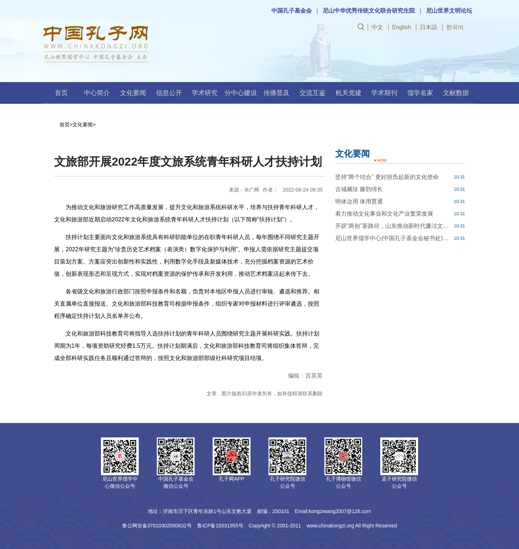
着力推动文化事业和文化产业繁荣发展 (384, 214)
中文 (377, 27)
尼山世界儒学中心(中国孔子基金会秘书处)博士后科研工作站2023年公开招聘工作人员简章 (393, 238)
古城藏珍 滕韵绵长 (359, 189)
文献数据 (456, 92)
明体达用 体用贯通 (359, 201)
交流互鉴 (312, 92)
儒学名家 (420, 92)
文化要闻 (133, 92)
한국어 (454, 27)
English (401, 27)
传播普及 (276, 92)
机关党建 (348, 92)
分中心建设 (241, 92)
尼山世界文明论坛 (449, 11)
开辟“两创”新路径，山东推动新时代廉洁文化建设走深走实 (393, 226)
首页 (61, 92)
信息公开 (169, 92)
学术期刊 (384, 92)
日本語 (428, 27)
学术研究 (205, 92)
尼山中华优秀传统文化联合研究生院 (369, 11)
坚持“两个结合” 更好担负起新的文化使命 (387, 177)
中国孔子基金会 (291, 11)
